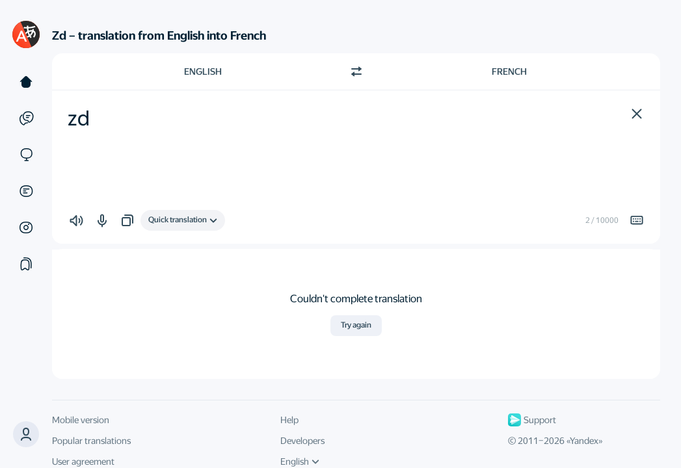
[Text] (26, 82)
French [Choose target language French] (509, 71)
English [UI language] (299, 461)
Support (532, 419)
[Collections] (26, 264)
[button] (637, 114)
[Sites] (26, 155)
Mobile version (80, 420)
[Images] (26, 227)
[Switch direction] (356, 71)
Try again (356, 325)
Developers (302, 441)
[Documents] (26, 191)
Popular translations (91, 441)
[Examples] (26, 118)
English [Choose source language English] (203, 71)
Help (289, 420)
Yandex (584, 441)
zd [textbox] (79, 118)
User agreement (83, 461)
